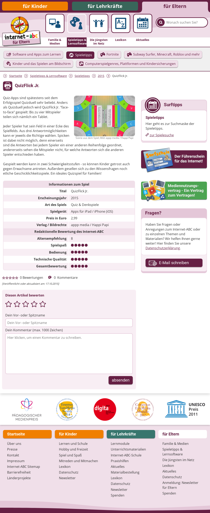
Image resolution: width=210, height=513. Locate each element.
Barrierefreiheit (19, 472)
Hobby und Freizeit (73, 449)
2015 (101, 77)
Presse (12, 449)
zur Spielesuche (162, 136)
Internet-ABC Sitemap (23, 467)
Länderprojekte (19, 478)
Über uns (14, 444)
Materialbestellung (125, 472)
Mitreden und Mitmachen (78, 461)
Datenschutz (68, 472)
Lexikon (65, 467)
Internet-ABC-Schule (126, 455)
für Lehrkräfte (105, 6)
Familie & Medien (175, 444)
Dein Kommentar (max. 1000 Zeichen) (34, 331)
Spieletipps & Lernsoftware (48, 77)
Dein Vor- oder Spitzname (25, 316)
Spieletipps (82, 77)
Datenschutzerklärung (163, 249)
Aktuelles (118, 467)
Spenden (117, 495)
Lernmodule (120, 444)
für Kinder (35, 6)
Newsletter (67, 478)
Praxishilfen (120, 461)
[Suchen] (161, 27)
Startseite (15, 77)
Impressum (16, 461)
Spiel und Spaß (70, 455)
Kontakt (13, 455)
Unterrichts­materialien (128, 449)
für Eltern (174, 6)
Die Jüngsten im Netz (178, 460)
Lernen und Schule (73, 444)
